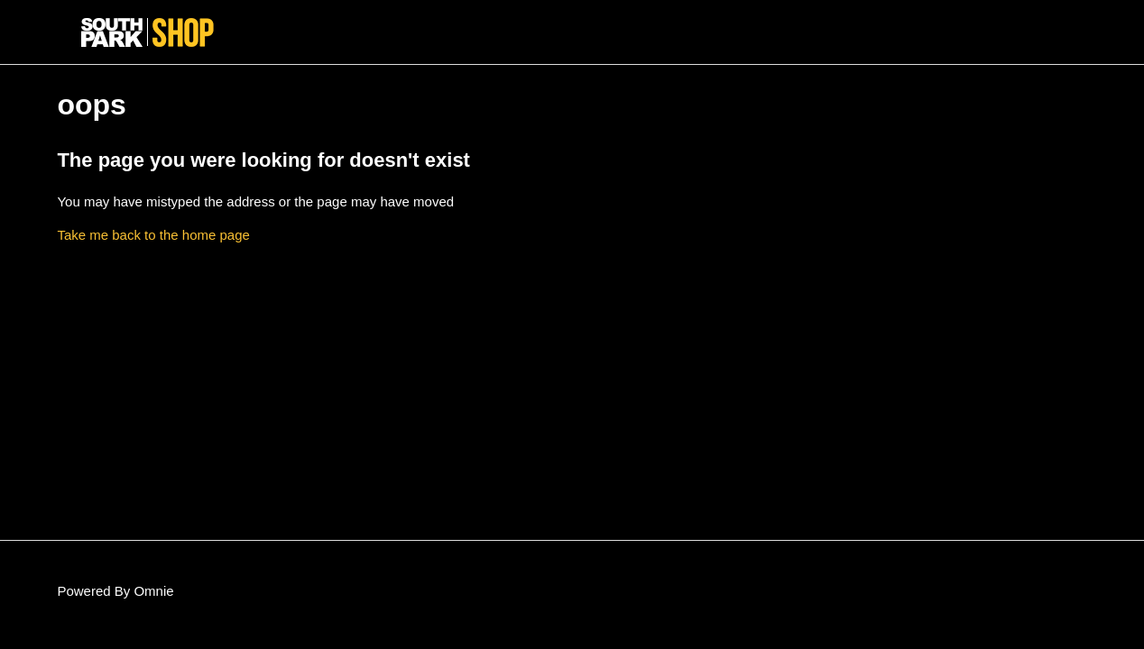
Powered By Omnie (115, 591)
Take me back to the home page (153, 234)
